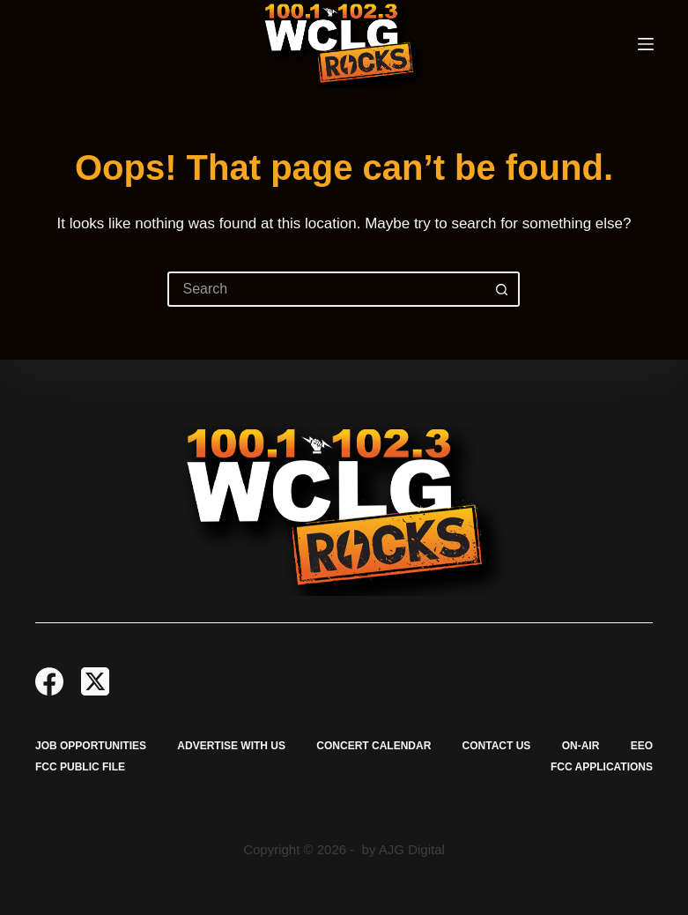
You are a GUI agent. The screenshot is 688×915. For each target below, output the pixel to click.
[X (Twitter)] (95, 681)
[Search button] (502, 289)
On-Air (581, 746)
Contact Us (496, 746)
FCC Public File (80, 767)
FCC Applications (602, 767)
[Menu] (646, 44)
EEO (642, 746)
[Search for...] (326, 289)
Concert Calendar (373, 746)
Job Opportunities (90, 746)
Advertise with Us (231, 746)
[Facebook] (49, 681)
